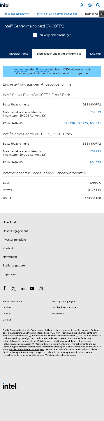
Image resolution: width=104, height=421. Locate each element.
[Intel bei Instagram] (41, 289)
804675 (95, 162)
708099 (95, 112)
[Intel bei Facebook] (4, 289)
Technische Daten (17, 54)
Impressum (10, 274)
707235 (95, 151)
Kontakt (8, 248)
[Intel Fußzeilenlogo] (10, 386)
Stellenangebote (14, 265)
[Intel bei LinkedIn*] (23, 289)
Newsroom (10, 257)
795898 (69, 123)
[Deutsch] (90, 5)
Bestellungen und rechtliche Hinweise (59, 54)
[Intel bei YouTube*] (32, 289)
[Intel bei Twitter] (13, 289)
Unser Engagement (15, 231)
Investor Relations (14, 240)
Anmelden (21, 69)
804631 (95, 123)
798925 (82, 123)
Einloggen (42, 69)
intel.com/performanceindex (22, 341)
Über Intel (9, 222)
